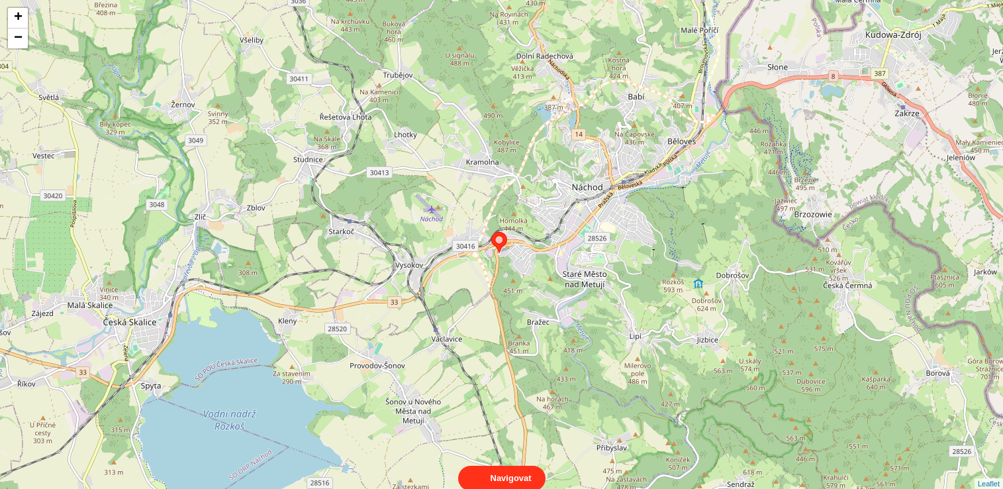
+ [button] (18, 18)
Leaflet (989, 472)
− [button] (18, 38)
